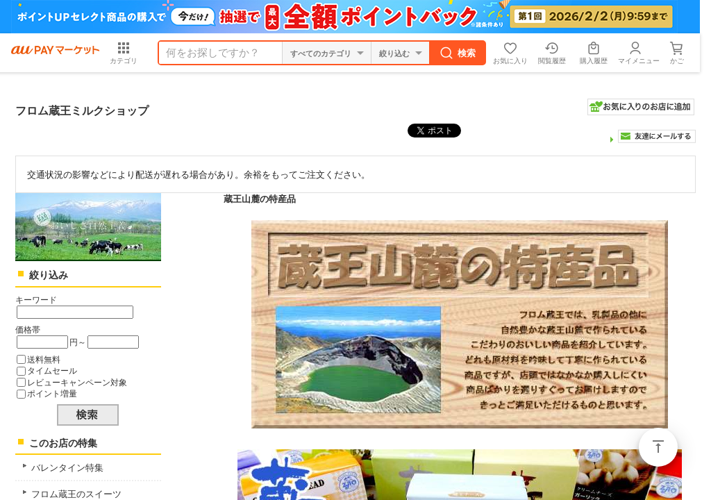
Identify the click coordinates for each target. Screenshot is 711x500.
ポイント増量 (52, 393)
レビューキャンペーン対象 (77, 382)
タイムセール (52, 370)
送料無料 (43, 359)
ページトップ (658, 447)
